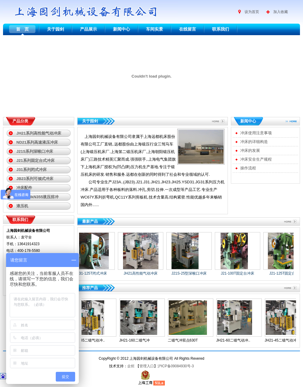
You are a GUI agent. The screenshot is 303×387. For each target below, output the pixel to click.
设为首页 (252, 12)
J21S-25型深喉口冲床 (190, 273)
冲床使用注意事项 (256, 133)
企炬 (131, 366)
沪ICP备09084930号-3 (176, 366)
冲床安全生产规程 (256, 159)
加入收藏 (280, 12)
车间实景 (154, 29)
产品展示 (88, 29)
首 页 (22, 29)
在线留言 (187, 29)
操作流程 (248, 168)
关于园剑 (55, 29)
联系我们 (220, 29)
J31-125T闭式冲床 (94, 273)
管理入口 (146, 366)
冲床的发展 (250, 150)
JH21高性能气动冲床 (142, 273)
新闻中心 (121, 29)
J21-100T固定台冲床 (239, 273)
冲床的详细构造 (254, 141)
